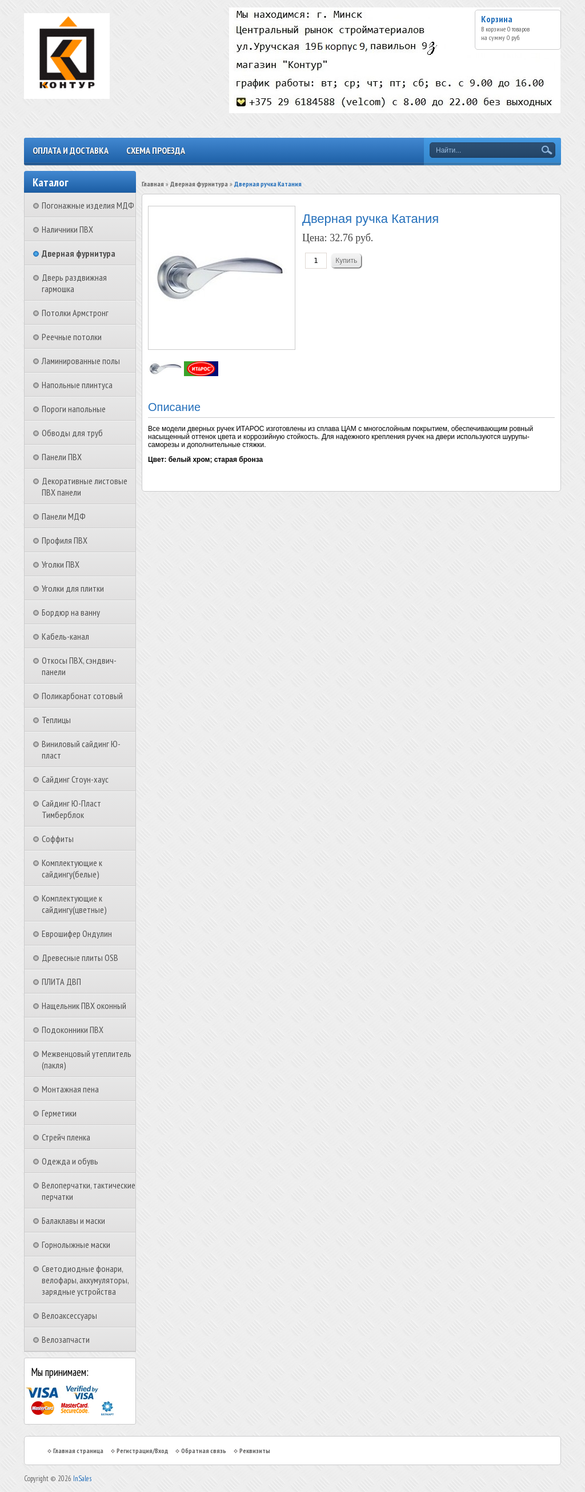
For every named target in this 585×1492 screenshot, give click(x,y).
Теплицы (56, 719)
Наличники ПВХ (67, 229)
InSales (82, 1478)
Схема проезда (155, 150)
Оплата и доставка (71, 150)
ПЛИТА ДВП (61, 981)
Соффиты (58, 838)
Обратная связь (203, 1450)
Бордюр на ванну (71, 612)
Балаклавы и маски (73, 1220)
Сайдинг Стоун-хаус (75, 779)
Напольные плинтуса (77, 384)
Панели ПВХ (62, 456)
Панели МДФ (64, 516)
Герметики (59, 1113)
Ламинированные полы (81, 360)
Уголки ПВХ (60, 564)
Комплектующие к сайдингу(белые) (72, 868)
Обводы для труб (72, 432)
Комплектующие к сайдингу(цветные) (74, 903)
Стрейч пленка (66, 1137)
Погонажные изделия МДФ (88, 205)
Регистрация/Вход (142, 1450)
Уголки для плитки (73, 588)
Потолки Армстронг (75, 312)
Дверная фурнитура (78, 253)
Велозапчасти (66, 1339)
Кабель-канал (65, 636)
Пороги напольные (74, 408)
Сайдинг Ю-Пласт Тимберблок (71, 808)
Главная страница (78, 1450)
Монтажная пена (70, 1089)
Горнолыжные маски (76, 1244)
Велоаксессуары (69, 1315)
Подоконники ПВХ (72, 1029)
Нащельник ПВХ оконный (84, 1005)
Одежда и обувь (70, 1161)
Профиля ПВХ (64, 540)
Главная (153, 183)
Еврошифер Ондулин (77, 933)
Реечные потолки (72, 336)
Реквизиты (254, 1450)
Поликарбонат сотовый (82, 695)
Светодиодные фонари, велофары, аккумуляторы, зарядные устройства (85, 1280)
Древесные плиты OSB (80, 957)
